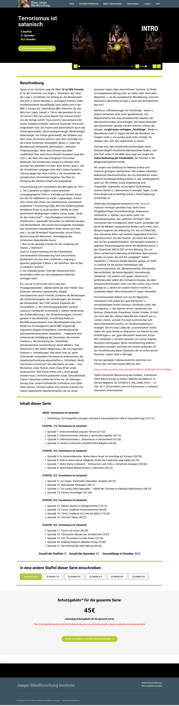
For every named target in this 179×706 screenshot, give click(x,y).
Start (72, 4)
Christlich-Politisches (88, 4)
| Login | (147, 4)
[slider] (103, 66)
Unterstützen (133, 4)
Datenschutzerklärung (152, 683)
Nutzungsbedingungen (152, 686)
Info (158, 4)
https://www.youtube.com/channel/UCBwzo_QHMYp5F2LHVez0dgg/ (133, 369)
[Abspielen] (76, 66)
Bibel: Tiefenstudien (112, 4)
